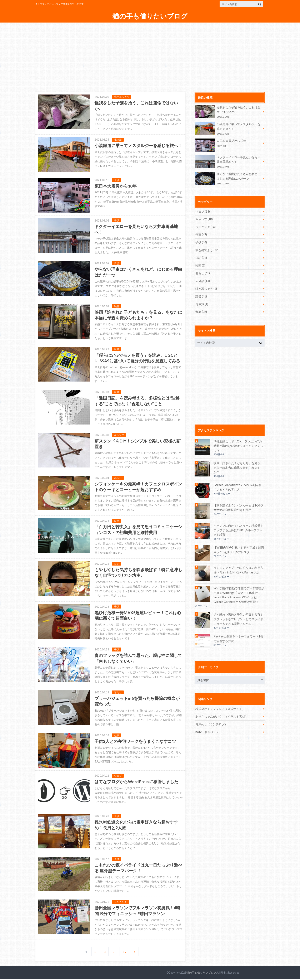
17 (124, 952)
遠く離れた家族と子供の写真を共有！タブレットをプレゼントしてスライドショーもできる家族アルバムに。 (238, 619)
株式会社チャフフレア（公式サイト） (220, 709)
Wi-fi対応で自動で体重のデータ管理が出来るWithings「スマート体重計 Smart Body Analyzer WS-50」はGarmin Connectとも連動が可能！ (239, 595)
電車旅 (201, 304)
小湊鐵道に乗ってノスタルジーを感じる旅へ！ (228, 128)
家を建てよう (207, 250)
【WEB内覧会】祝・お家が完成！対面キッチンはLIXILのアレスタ (239, 550)
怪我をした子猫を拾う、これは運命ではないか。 (228, 112)
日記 (201, 258)
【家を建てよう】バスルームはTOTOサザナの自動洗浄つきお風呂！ (238, 508)
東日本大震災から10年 (228, 144)
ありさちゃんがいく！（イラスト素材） (221, 716)
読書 (201, 296)
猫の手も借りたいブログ (150, 16)
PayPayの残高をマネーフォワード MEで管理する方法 (238, 639)
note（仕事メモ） (207, 732)
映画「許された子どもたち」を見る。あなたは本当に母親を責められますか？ (238, 467)
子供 (201, 242)
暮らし (202, 273)
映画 (200, 265)
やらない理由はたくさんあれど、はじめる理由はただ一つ (228, 178)
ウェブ (202, 211)
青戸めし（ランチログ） (211, 724)
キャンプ (204, 219)
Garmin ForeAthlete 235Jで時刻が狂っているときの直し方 (239, 487)
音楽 (201, 312)
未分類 (202, 281)
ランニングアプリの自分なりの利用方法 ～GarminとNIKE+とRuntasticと (238, 570)
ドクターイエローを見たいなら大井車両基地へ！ (228, 162)
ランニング (205, 227)
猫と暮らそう (206, 288)
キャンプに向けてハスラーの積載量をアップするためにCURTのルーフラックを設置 (238, 530)
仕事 (201, 234)
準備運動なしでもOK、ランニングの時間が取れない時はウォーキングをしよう (238, 446)
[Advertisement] (150, 55)
